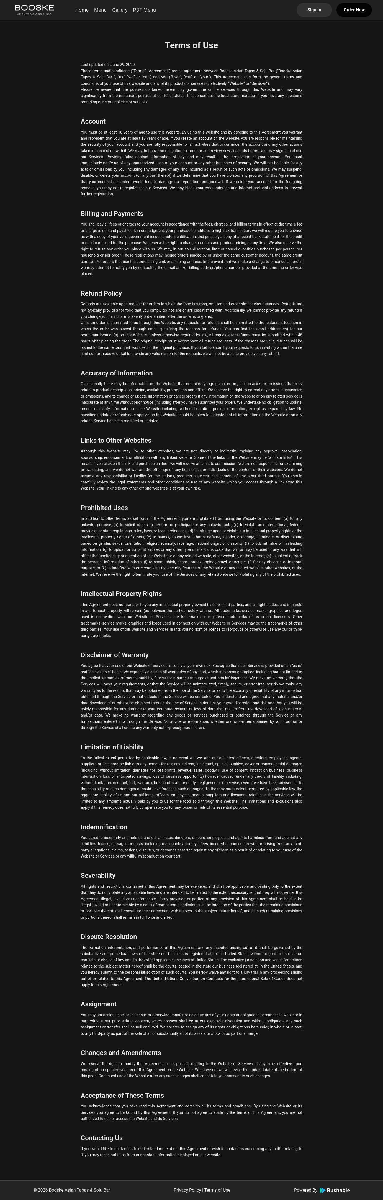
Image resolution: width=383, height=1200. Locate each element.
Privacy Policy (187, 1190)
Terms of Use (217, 1190)
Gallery (119, 10)
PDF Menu (144, 10)
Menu (100, 10)
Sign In (314, 9)
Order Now (354, 9)
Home (82, 10)
